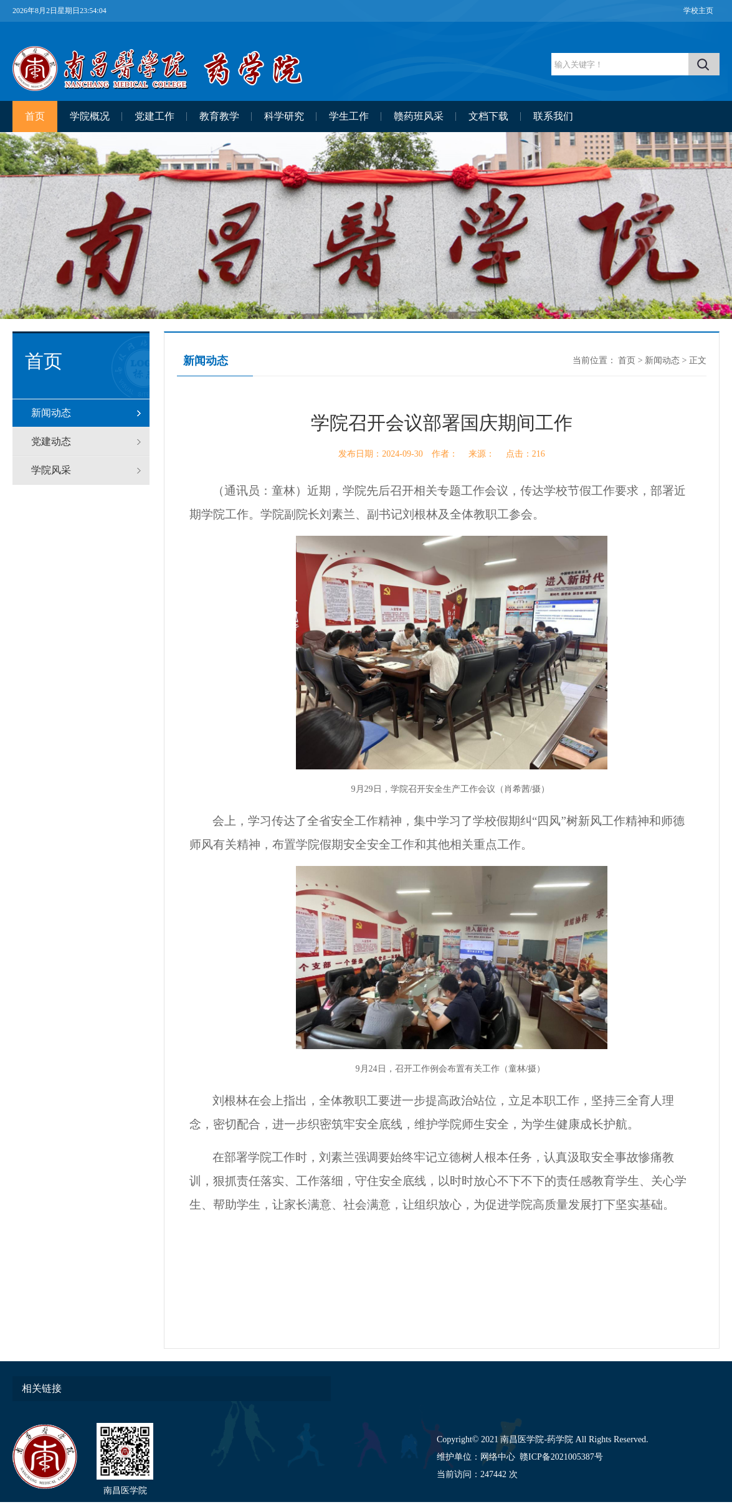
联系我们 (553, 116)
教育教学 (219, 116)
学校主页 (698, 10)
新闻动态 (51, 412)
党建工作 (154, 116)
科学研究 (284, 116)
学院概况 (90, 116)
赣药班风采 (419, 116)
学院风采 (51, 470)
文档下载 (488, 116)
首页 (35, 116)
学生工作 (349, 116)
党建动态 (51, 441)
